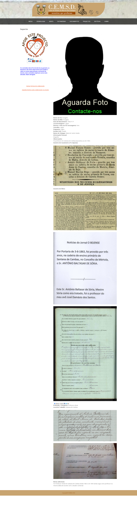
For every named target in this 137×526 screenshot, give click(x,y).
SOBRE (106, 21)
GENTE (51, 21)
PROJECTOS (86, 21)
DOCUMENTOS (74, 21)
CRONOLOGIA (40, 21)
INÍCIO (30, 21)
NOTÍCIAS (97, 21)
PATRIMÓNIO (61, 21)
